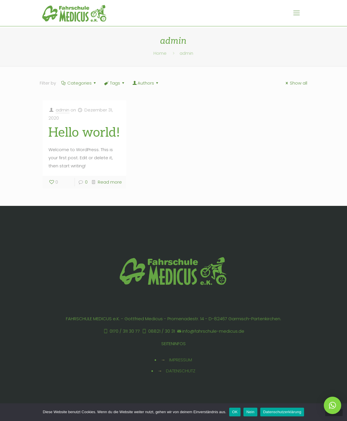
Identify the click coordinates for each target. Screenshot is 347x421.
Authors (145, 83)
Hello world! (84, 132)
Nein (250, 412)
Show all (295, 83)
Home (160, 53)
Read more (110, 182)
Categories (79, 83)
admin (62, 110)
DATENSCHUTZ (180, 371)
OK (235, 412)
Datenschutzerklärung (282, 412)
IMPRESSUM (180, 360)
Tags (114, 83)
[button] (332, 405)
